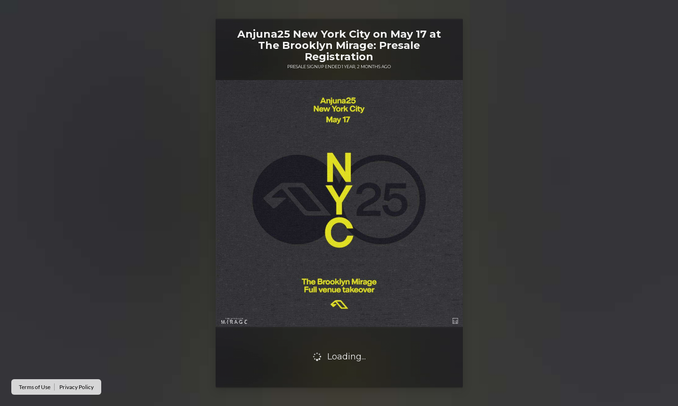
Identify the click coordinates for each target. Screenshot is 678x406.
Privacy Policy (76, 386)
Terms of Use (34, 386)
